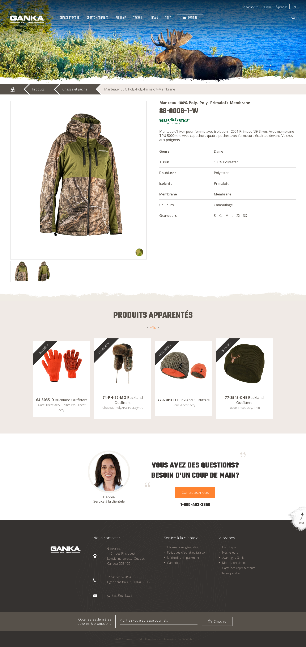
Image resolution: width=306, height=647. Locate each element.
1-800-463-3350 (195, 505)
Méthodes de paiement (183, 558)
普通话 (267, 7)
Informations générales (182, 547)
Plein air (120, 18)
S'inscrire (220, 621)
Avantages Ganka (233, 558)
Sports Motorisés (97, 18)
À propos (281, 7)
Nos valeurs (230, 552)
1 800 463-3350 (140, 582)
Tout (168, 18)
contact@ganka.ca (119, 595)
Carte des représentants (238, 568)
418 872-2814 (121, 577)
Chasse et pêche (69, 18)
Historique (229, 547)
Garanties (173, 563)
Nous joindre (231, 573)
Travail (138, 18)
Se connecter (250, 7)
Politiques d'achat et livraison (187, 552)
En (294, 7)
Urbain (154, 18)
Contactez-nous (195, 492)
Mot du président (234, 563)
